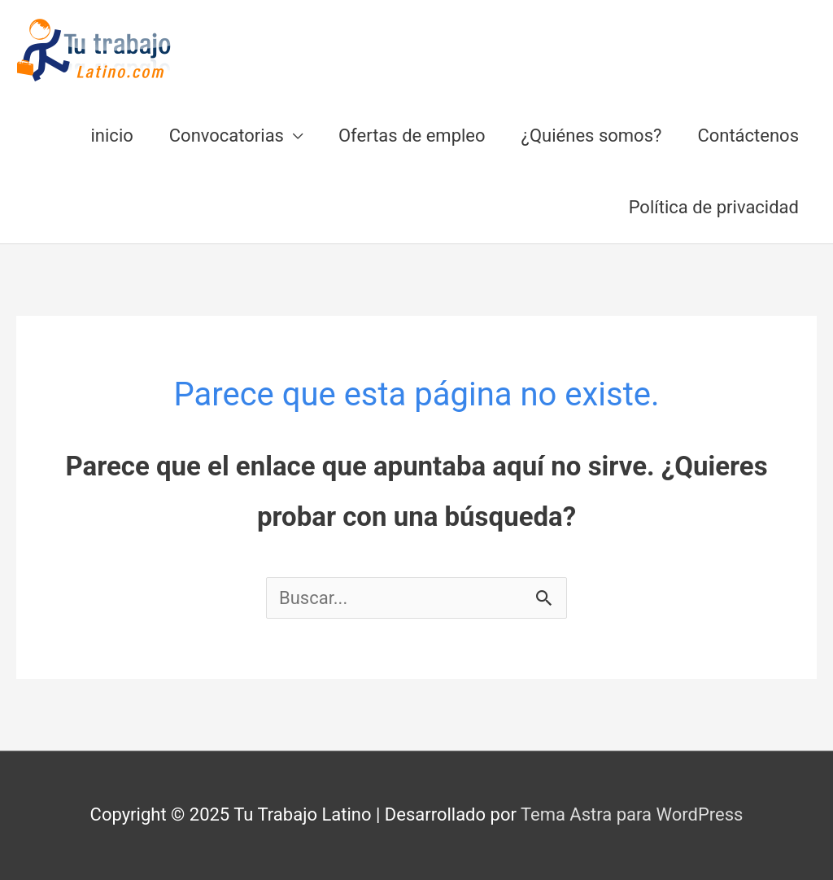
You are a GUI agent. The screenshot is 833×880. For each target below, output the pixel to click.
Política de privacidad (714, 207)
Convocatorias (226, 135)
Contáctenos (748, 135)
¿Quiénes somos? (591, 135)
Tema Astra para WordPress (632, 814)
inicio (112, 135)
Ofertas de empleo (412, 135)
